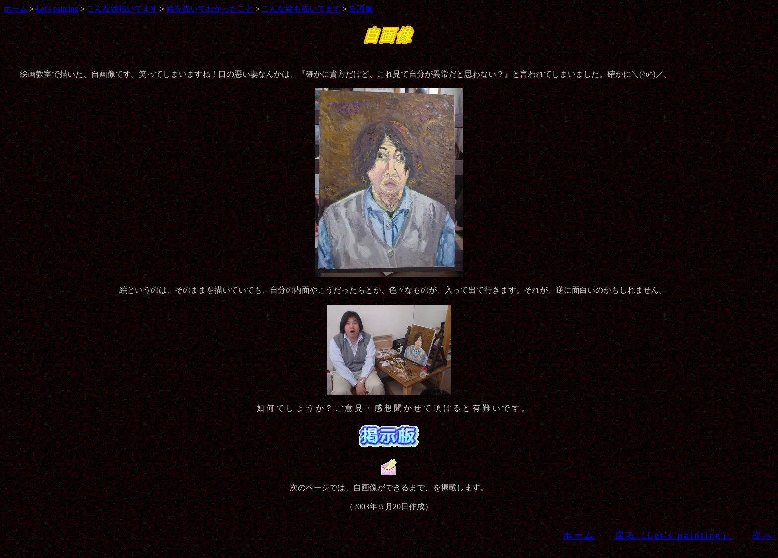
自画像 (361, 8)
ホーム (16, 8)
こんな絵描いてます (122, 8)
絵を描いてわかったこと (210, 8)
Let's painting (57, 8)
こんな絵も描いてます (301, 8)
